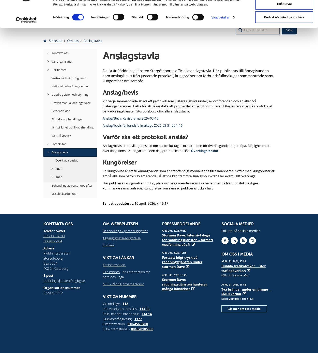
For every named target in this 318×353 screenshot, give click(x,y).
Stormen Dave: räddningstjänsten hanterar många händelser (184, 284)
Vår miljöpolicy (61, 135)
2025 (59, 169)
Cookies (108, 245)
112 (125, 304)
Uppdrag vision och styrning (70, 94)
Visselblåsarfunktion (65, 194)
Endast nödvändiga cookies (284, 37)
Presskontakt (52, 241)
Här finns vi (59, 70)
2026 (59, 177)
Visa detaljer (220, 37)
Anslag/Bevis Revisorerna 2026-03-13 (131, 118)
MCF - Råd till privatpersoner (123, 284)
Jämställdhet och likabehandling (72, 127)
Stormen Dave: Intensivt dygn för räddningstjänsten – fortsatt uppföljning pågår (187, 240)
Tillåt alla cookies (284, 10)
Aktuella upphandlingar (67, 119)
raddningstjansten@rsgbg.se (64, 280)
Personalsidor (61, 111)
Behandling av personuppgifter (72, 185)
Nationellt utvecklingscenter (70, 86)
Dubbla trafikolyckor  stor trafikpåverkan (243, 268)
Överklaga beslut (205, 151)
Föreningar (59, 144)
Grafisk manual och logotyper (71, 103)
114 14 (147, 314)
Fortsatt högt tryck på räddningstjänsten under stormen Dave (182, 262)
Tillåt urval (284, 24)
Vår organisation (62, 61)
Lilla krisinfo (111, 272)
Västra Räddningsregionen (69, 78)
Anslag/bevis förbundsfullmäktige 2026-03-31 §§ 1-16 (143, 125)
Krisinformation (114, 265)
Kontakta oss (60, 53)
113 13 (145, 309)
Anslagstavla (60, 152)
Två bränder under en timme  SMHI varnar (246, 291)
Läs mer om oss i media (244, 309)
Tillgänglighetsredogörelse (122, 238)
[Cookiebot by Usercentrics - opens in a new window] (26, 40)
